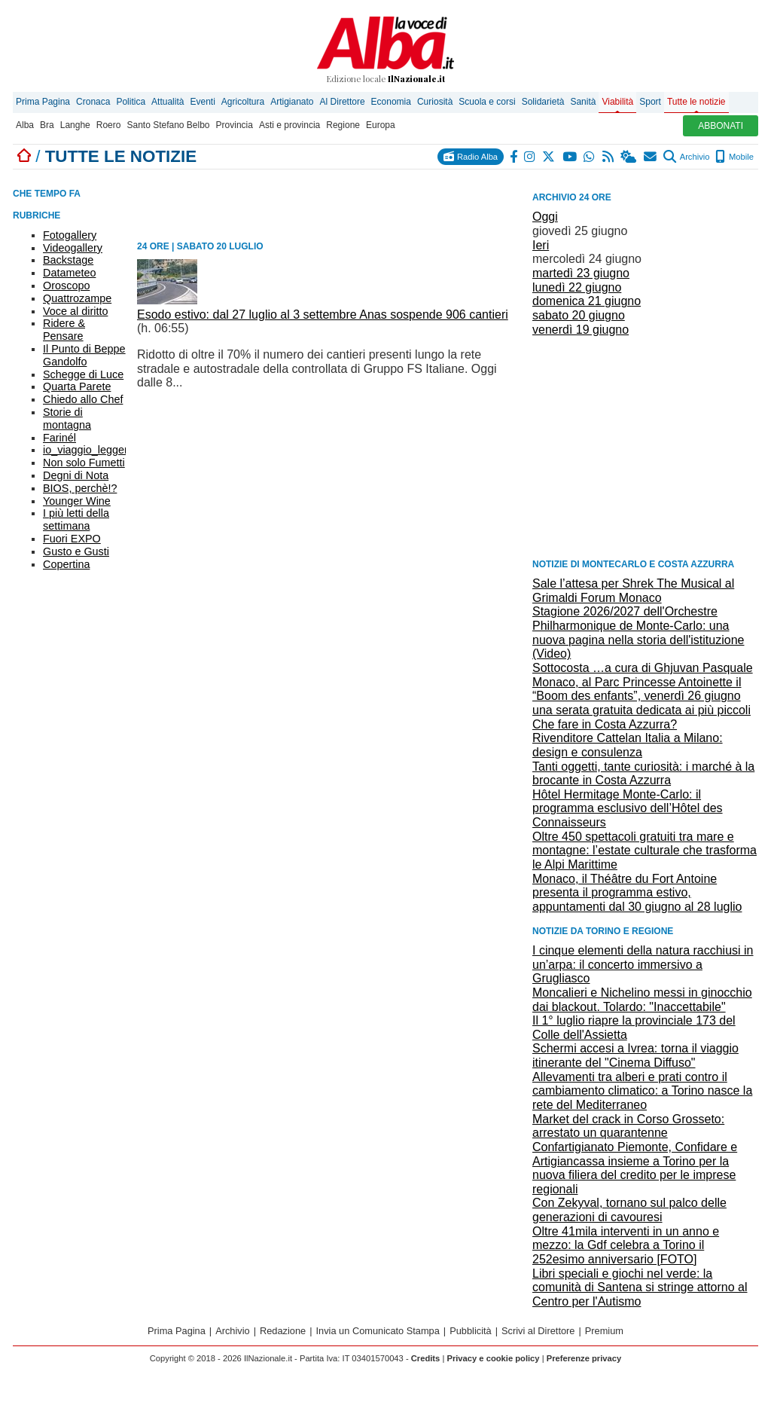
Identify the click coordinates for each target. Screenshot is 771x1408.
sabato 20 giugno (578, 315)
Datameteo (69, 273)
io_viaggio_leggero (88, 450)
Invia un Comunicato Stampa (378, 1330)
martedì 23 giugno (580, 273)
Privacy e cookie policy (492, 1358)
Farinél (59, 438)
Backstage (68, 260)
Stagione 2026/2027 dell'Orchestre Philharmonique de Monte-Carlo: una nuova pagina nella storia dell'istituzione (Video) (638, 632)
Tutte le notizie (696, 101)
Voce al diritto (75, 311)
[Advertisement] (645, 446)
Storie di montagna (67, 418)
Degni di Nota (75, 475)
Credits (425, 1358)
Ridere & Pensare (64, 329)
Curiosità (435, 101)
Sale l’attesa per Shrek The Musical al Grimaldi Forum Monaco (633, 590)
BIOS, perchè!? (80, 488)
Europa (380, 125)
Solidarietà (543, 101)
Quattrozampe (77, 298)
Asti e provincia (289, 125)
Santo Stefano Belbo (167, 125)
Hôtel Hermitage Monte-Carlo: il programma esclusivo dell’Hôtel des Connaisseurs (627, 808)
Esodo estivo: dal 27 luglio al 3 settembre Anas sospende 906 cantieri (322, 314)
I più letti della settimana (76, 519)
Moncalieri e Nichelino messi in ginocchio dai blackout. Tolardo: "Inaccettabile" (642, 999)
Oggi (545, 216)
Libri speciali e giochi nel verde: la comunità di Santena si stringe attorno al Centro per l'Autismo (640, 1287)
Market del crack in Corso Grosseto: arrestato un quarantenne (628, 1126)
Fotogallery (69, 235)
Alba (25, 125)
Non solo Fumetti (84, 463)
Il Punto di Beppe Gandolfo (84, 355)
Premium (604, 1330)
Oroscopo (66, 285)
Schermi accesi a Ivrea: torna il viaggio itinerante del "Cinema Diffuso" (635, 1055)
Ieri (540, 245)
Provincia (234, 125)
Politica (130, 101)
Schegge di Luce (83, 374)
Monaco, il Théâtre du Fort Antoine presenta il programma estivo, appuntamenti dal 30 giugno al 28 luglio (637, 892)
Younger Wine (77, 501)
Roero (108, 125)
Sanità (583, 101)
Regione (343, 125)
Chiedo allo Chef (83, 399)
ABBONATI (720, 126)
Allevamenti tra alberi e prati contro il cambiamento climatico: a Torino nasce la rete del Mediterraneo (642, 1091)
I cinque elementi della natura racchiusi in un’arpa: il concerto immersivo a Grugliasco (643, 964)
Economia (391, 101)
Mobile (734, 156)
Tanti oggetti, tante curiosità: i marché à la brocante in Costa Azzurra (643, 773)
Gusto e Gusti (76, 551)
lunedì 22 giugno (576, 287)
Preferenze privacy (584, 1358)
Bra (47, 125)
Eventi (202, 101)
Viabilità (617, 101)
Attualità (167, 101)
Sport (650, 101)
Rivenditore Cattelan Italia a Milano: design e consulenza (627, 745)
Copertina (66, 564)
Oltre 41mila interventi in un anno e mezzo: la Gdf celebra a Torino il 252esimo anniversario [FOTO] (625, 1245)
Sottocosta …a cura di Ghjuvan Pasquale (642, 667)
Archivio (686, 156)
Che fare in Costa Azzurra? (604, 724)
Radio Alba (470, 156)
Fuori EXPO (72, 539)
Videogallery (72, 248)
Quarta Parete (77, 386)
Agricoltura (242, 101)
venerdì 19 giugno (580, 329)
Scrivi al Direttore (537, 1330)
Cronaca (93, 101)
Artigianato (291, 101)
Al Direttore (342, 101)
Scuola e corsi (487, 101)
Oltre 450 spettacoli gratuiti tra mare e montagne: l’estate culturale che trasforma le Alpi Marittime (644, 850)
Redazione (283, 1330)
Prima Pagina (43, 101)
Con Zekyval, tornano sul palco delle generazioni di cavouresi (629, 1209)
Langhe (75, 125)
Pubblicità (470, 1330)
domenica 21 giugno (586, 301)
